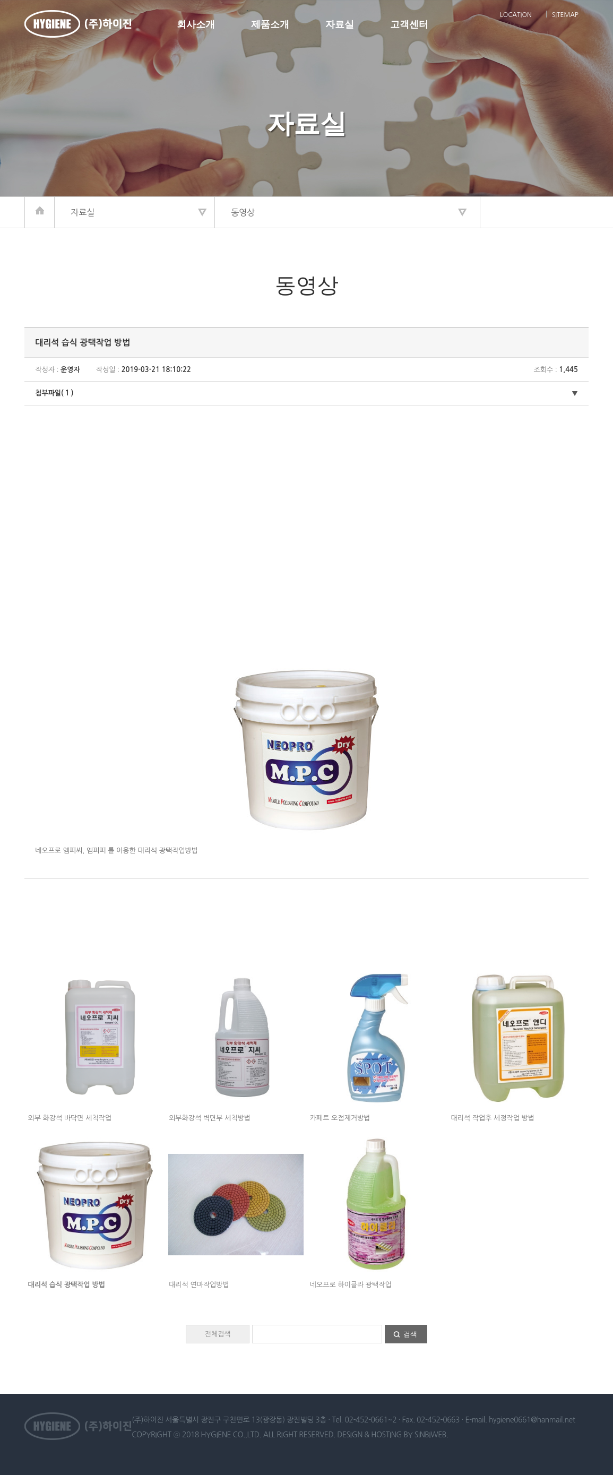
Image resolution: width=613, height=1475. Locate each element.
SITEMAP (565, 15)
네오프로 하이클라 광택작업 (351, 1284)
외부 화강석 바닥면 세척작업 (70, 1118)
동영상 (243, 212)
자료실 (339, 24)
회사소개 (196, 24)
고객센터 (409, 24)
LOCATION (516, 15)
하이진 (78, 24)
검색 (410, 1334)
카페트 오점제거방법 (340, 1118)
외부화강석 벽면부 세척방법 (210, 1118)
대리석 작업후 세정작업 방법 (492, 1118)
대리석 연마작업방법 (199, 1284)
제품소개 (270, 24)
